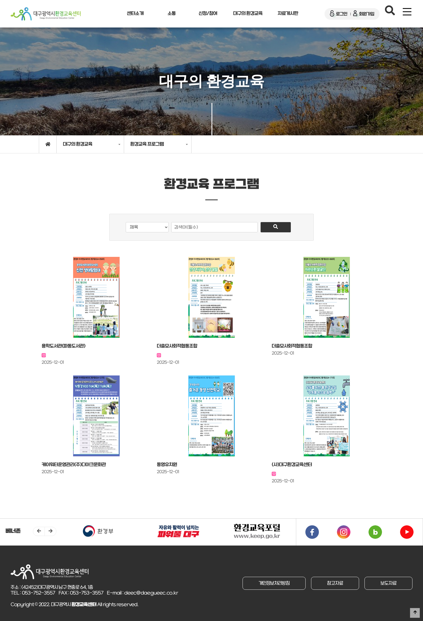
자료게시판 (288, 13)
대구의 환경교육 (247, 13)
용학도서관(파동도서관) (63, 346)
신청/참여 (208, 13)
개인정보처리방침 (271, 583)
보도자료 (388, 583)
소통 (172, 13)
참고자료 (333, 583)
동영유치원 (167, 465)
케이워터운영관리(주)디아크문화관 (74, 465)
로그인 (338, 14)
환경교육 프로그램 (147, 144)
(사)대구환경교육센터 (292, 465)
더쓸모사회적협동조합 (177, 346)
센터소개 (135, 13)
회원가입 (363, 14)
